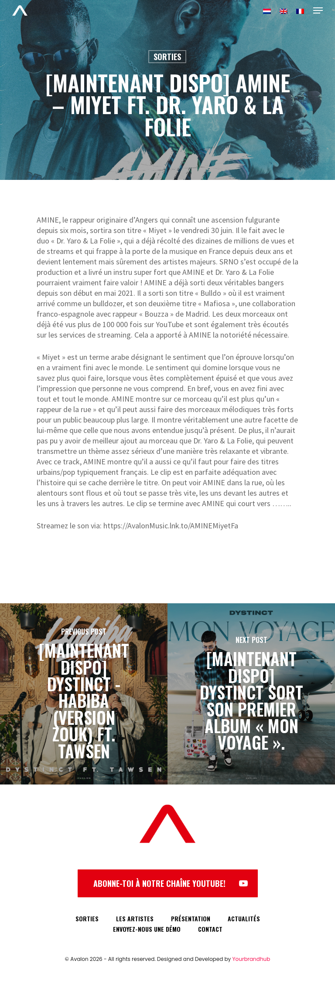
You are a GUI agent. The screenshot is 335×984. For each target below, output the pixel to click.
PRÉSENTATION (190, 918)
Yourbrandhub (251, 959)
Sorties (167, 56)
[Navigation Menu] (318, 10)
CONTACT (210, 928)
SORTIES (87, 918)
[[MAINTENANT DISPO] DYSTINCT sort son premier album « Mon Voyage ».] (251, 693)
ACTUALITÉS (244, 918)
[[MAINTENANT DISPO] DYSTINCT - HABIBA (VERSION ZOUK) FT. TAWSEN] (84, 693)
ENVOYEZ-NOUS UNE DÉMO (147, 928)
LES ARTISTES (135, 918)
